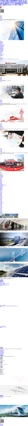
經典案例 (1, 43)
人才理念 (1, 149)
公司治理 (1, 192)
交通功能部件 (1, 177)
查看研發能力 (1, 365)
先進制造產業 (1, 42)
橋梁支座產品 (1, 47)
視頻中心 (1, 79)
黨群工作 (1, 195)
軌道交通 (1, 349)
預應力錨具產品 (2, 49)
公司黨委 (1, 100)
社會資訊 (1, 77)
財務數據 (1, 193)
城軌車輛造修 (1, 351)
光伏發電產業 (1, 185)
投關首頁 (1, 189)
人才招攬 (1, 151)
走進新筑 (1, 15)
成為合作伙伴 (1, 175)
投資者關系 (1, 188)
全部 (0, 53)
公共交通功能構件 (2, 54)
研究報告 (1, 194)
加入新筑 (1, 204)
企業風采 (1, 17)
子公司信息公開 (2, 202)
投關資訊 (1, 191)
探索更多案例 (1, 397)
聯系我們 (1, 18)
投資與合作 (1, 127)
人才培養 (1, 206)
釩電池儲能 (1, 55)
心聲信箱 (1, 102)
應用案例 (3, 354)
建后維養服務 (1, 50)
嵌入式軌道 (1, 51)
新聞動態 (1, 78)
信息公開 (1, 199)
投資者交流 (1, 190)
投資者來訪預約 (2, 58)
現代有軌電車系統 (2, 45)
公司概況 (1, 124)
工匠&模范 (1, 101)
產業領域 (1, 41)
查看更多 (1, 20)
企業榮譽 (1, 16)
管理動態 (1, 201)
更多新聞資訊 (1, 282)
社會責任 (1, 126)
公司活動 (1, 197)
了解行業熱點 (1, 425)
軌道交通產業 (1, 176)
